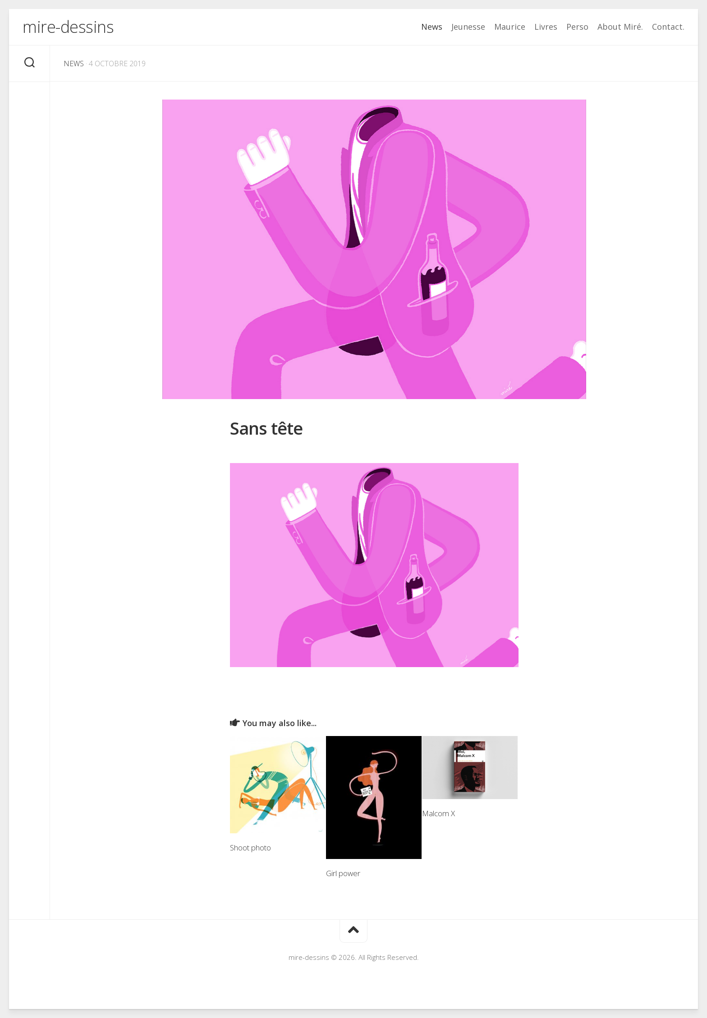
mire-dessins (68, 27)
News (431, 26)
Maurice (509, 26)
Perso (577, 26)
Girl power (343, 873)
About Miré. (620, 26)
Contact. (668, 26)
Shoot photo (250, 847)
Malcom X (438, 813)
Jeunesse (468, 26)
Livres (545, 26)
